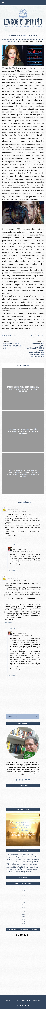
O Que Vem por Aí (29, 861)
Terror (29, 872)
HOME (8, 1000)
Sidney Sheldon (33, 869)
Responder (8, 538)
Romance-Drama (32, 867)
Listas (9, 859)
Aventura (35, 855)
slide (40, 41)
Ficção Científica (22, 857)
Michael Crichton (23, 859)
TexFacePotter (13, 509)
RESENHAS (26, 1000)
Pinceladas (12, 864)
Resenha (9, 867)
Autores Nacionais (20, 855)
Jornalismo (35, 857)
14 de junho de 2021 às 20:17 (17, 511)
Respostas (13, 544)
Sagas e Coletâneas (16, 869)
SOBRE (16, 1000)
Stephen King (19, 872)
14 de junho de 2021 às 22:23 (22, 551)
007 (7, 855)
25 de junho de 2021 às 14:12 (17, 580)
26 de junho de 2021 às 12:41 (22, 635)
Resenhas (33, 41)
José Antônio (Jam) (20, 549)
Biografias (10, 857)
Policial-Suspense (23, 41)
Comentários (9, 335)
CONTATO (36, 1000)
